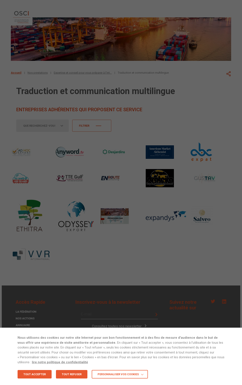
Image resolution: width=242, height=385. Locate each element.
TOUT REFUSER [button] (72, 374)
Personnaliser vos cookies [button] (118, 374)
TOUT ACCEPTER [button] (34, 374)
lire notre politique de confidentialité (60, 362)
